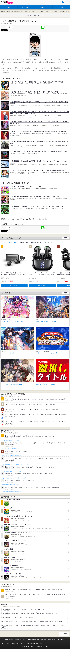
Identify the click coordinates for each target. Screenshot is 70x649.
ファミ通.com (51, 639)
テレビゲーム (48, 242)
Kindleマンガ (24, 242)
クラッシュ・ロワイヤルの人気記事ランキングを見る (14, 455)
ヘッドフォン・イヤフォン (10, 242)
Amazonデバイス (36, 242)
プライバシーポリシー (32, 639)
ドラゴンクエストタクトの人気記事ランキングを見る (14, 491)
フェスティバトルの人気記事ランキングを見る (12, 448)
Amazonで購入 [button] (14, 285)
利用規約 (16, 639)
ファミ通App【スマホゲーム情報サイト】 (12, 11)
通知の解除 (43, 639)
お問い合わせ (9, 639)
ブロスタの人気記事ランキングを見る (10, 484)
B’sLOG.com (60, 639)
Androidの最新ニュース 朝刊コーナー (60, 11)
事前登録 (29, 15)
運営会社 (22, 639)
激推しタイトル (38, 15)
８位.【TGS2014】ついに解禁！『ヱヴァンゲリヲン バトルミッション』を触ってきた (38, 151)
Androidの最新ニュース (42, 11)
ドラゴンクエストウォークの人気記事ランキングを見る (15, 464)
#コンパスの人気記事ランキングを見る (11, 440)
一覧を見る (66, 238)
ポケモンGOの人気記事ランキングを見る (11, 471)
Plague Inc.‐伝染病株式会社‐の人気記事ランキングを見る (14, 478)
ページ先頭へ (64, 633)
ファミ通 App (7, 2)
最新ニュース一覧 (29, 11)
